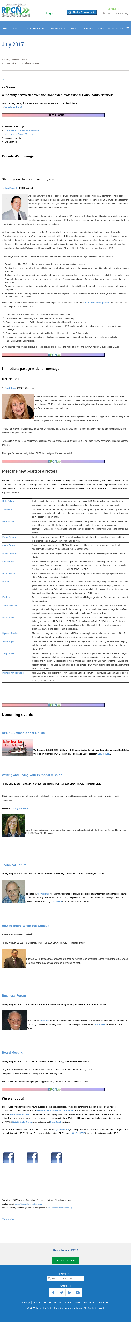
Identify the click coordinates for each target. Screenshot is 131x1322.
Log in (50, 13)
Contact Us (103, 1302)
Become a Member (65, 1260)
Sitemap (25, 1302)
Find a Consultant (52, 1302)
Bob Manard (11, 188)
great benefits (62, 1129)
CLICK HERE (104, 754)
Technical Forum (14, 865)
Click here (57, 901)
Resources (89, 1302)
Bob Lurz (44, 1020)
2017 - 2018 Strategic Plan (96, 302)
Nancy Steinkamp (20, 808)
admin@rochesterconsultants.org (28, 1204)
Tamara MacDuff (10, 605)
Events (67, 1302)
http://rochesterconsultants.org (59, 1207)
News (78, 1302)
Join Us (36, 1302)
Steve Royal (43, 894)
